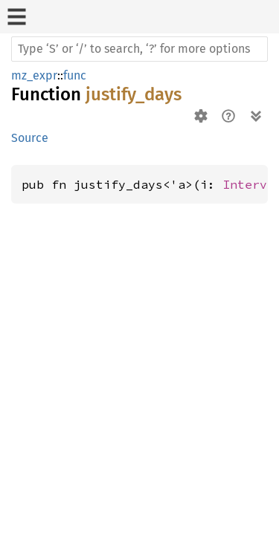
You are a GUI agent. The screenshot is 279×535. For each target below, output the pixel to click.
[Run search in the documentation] (139, 49)
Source (29, 138)
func (74, 75)
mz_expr (34, 75)
